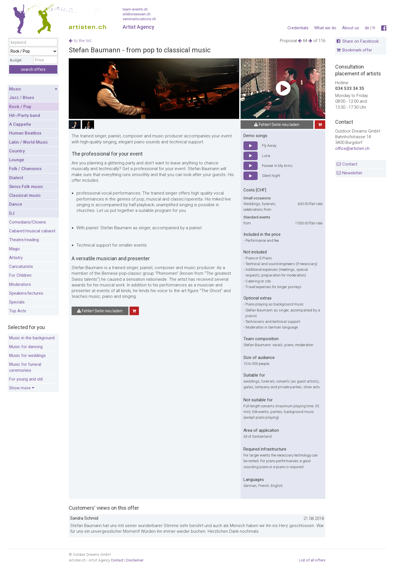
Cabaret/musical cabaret (32, 231)
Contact (349, 164)
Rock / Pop (20, 106)
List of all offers (312, 560)
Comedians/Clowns (27, 222)
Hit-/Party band (24, 115)
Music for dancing (26, 346)
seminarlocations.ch (139, 19)
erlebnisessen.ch (137, 14)
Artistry (16, 257)
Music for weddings (27, 355)
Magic (14, 248)
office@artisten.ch (352, 148)
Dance (15, 204)
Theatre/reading (24, 239)
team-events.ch (135, 9)
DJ (11, 213)
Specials (17, 302)
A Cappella (20, 124)
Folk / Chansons (25, 168)
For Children (20, 275)
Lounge (16, 159)
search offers (33, 69)
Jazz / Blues (21, 97)
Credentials (297, 27)
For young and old (26, 379)
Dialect (16, 177)
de (367, 27)
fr (374, 27)
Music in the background (32, 337)
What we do (325, 27)
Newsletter (352, 172)
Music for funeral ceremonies (25, 367)
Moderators (20, 284)
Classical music (25, 195)
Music (33, 89)
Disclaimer (134, 560)
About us (350, 27)
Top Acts (17, 310)
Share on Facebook (360, 41)
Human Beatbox (25, 133)
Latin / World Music (28, 142)
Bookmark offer (357, 50)
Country (17, 151)
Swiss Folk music (26, 186)
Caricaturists (21, 266)
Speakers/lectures (26, 293)
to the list (80, 40)
